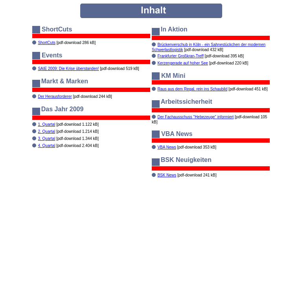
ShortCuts (46, 42)
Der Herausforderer (55, 96)
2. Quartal (46, 131)
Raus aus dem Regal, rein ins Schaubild (192, 89)
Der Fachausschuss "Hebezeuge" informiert (195, 117)
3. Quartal (46, 138)
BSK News (166, 175)
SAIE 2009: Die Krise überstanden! (68, 68)
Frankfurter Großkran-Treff (180, 56)
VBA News (166, 147)
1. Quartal (46, 124)
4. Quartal (46, 145)
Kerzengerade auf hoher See (182, 63)
